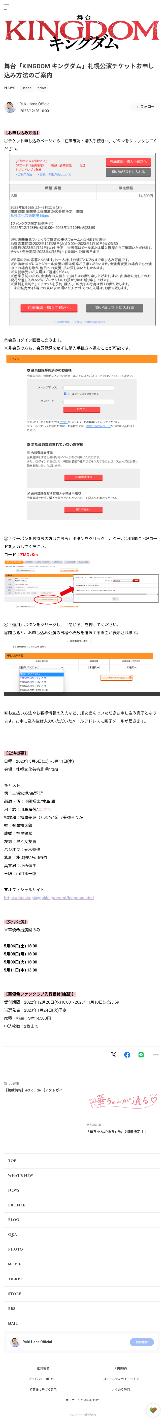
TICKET (15, 1279)
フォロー (144, 107)
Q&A (12, 1234)
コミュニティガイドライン (121, 1379)
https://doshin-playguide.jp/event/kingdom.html (49, 897)
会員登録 (142, 1342)
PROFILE (16, 1205)
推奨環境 (43, 1368)
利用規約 (121, 1368)
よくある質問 (121, 1389)
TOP (12, 1160)
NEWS (9, 88)
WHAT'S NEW (20, 1175)
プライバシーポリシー (43, 1379)
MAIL (13, 1323)
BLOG (13, 1219)
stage (26, 88)
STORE (14, 1293)
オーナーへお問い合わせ (82, 1400)
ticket (42, 88)
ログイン (156, 7)
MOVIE (14, 1264)
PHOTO (15, 1249)
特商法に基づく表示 (43, 1389)
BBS (11, 1308)
